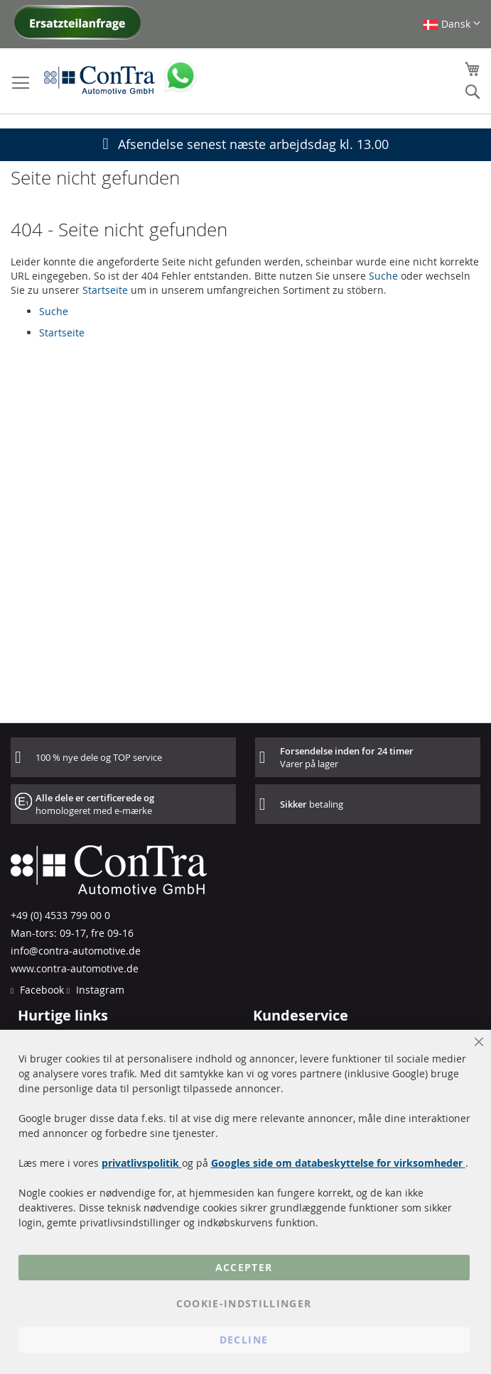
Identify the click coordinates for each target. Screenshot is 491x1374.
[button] (451, 24)
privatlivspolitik (142, 1163)
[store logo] (99, 79)
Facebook (40, 989)
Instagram (98, 989)
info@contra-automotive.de (76, 950)
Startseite (105, 290)
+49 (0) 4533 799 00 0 (60, 915)
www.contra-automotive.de (75, 968)
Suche (383, 275)
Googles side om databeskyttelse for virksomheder (338, 1163)
